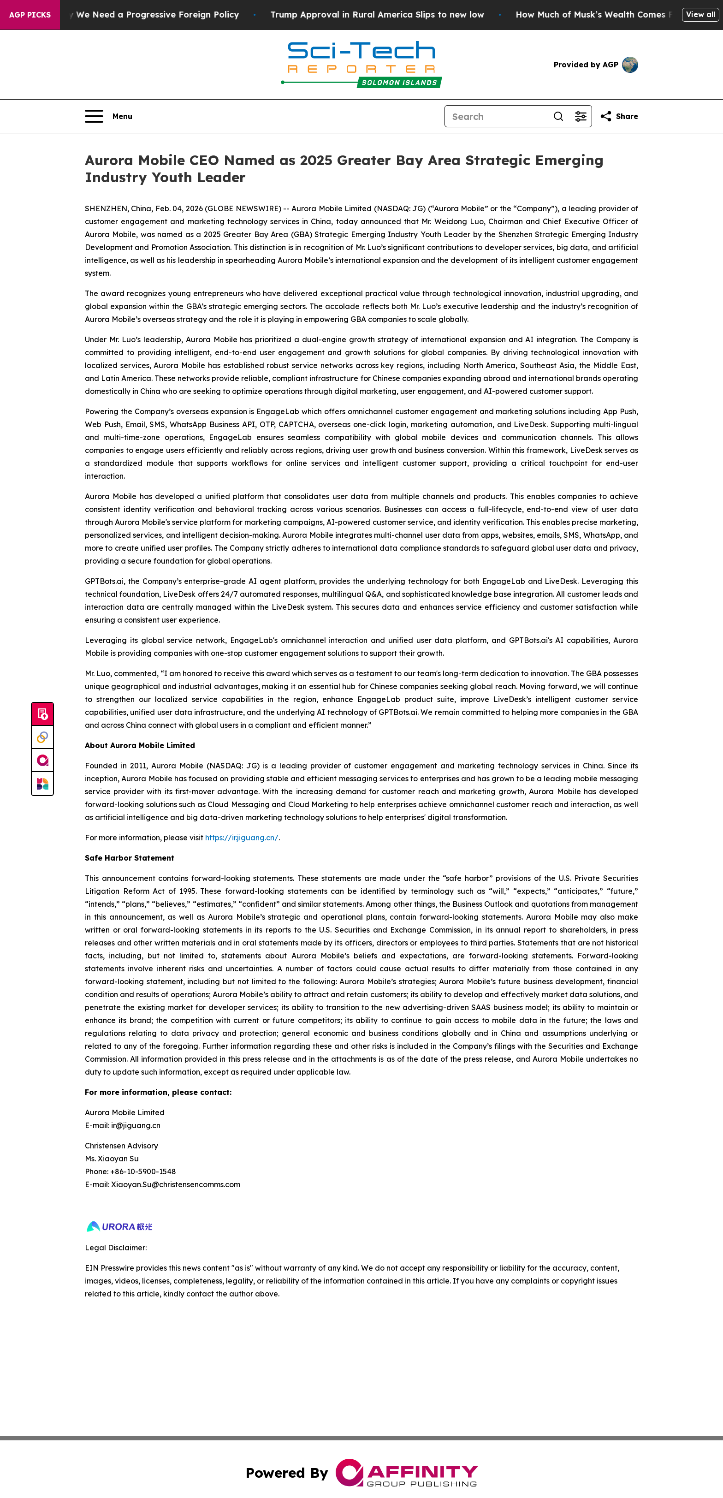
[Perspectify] (42, 737)
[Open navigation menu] (108, 116)
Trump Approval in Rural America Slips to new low (405, 14)
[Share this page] (618, 116)
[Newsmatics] (42, 783)
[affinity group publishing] (42, 760)
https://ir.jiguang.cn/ (242, 837)
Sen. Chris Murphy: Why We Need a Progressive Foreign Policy (135, 14)
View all (700, 14)
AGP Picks (30, 14)
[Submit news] (42, 714)
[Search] (496, 116)
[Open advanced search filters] (580, 116)
